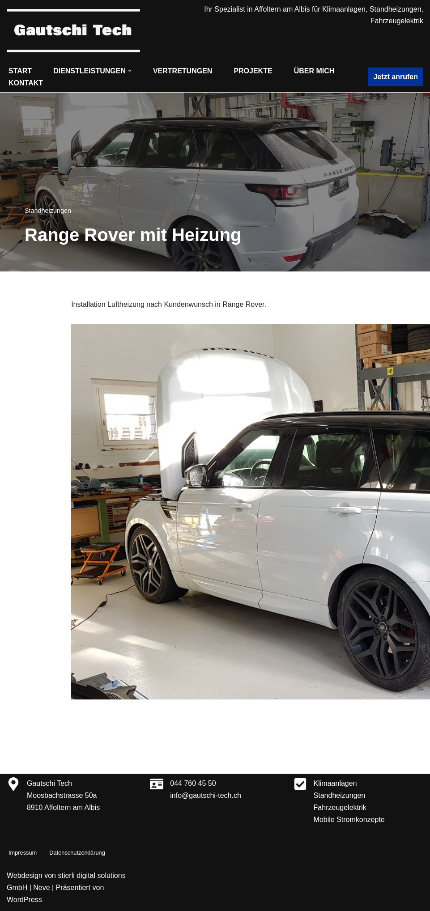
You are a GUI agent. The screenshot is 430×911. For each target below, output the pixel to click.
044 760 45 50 (193, 783)
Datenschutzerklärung (77, 852)
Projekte (253, 71)
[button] (130, 70)
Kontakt (26, 83)
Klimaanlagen (335, 783)
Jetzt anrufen (395, 77)
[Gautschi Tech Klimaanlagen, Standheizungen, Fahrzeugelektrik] (73, 30)
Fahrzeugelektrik (340, 807)
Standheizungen (48, 210)
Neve (41, 887)
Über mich (314, 71)
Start (20, 71)
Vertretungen (182, 71)
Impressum (23, 852)
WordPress (24, 899)
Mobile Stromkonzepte (349, 819)
